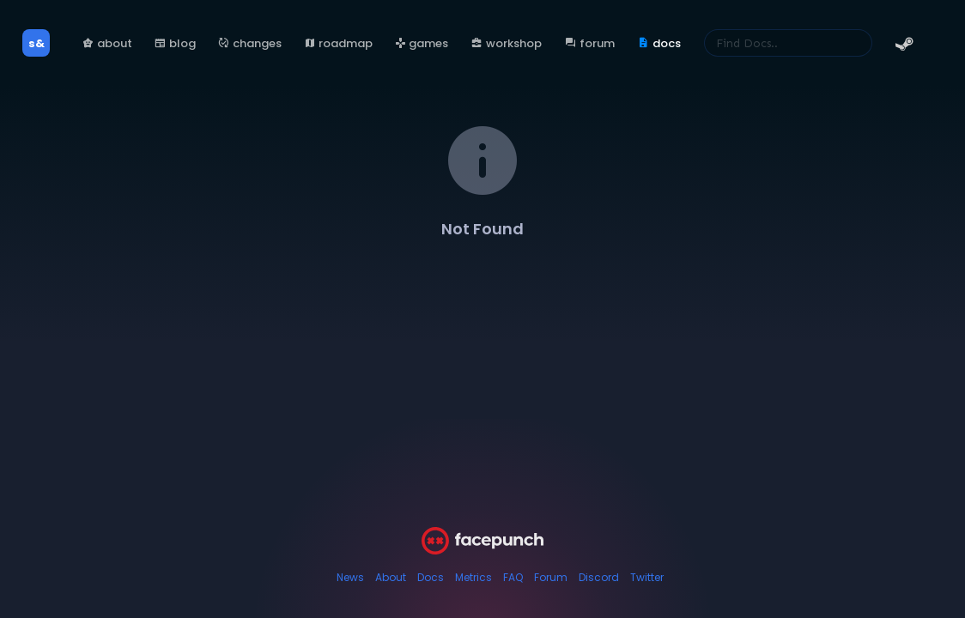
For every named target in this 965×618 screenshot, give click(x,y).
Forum (550, 577)
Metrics (473, 577)
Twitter (647, 577)
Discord (599, 577)
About (390, 577)
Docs (430, 577)
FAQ (513, 577)
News (350, 577)
